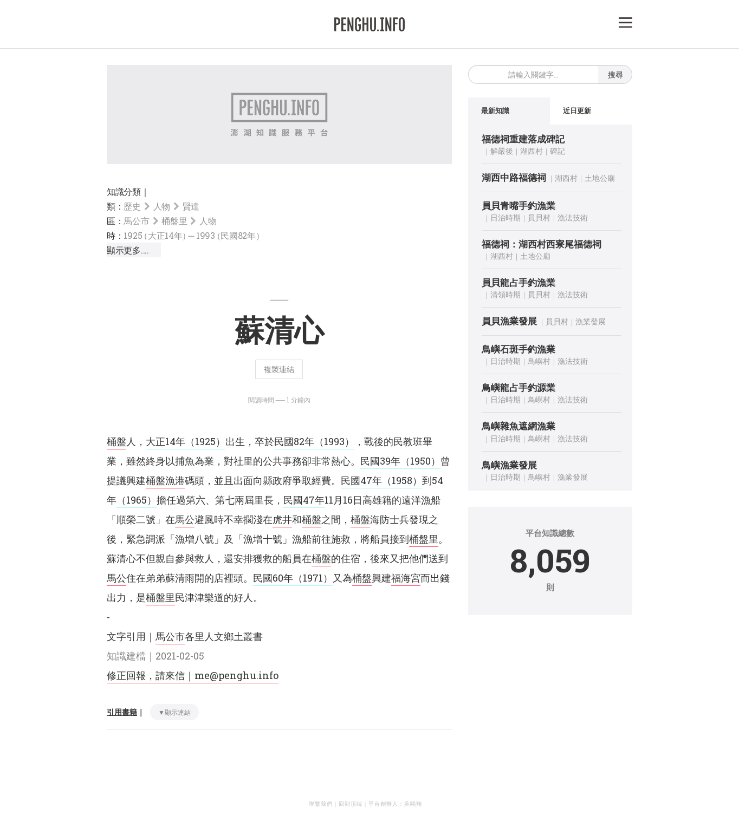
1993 (230, 235)
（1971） (313, 577)
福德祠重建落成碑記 (523, 139)
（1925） (205, 441)
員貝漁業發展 (509, 321)
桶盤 (116, 441)
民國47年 (361, 480)
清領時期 (505, 295)
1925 (156, 235)
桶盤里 (174, 220)
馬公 (185, 519)
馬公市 (136, 220)
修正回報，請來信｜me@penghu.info (192, 675)
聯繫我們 (321, 803)
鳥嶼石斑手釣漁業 (518, 349)
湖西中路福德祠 (514, 177)
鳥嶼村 (539, 361)
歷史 (132, 206)
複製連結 (279, 369)
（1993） (334, 441)
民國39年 (380, 460)
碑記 (557, 151)
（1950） (420, 460)
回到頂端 (350, 803)
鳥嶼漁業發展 (509, 465)
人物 (161, 206)
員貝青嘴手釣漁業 (518, 205)
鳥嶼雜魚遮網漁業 (518, 426)
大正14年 (165, 441)
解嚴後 (501, 151)
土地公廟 (600, 178)
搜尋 (615, 74)
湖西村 (531, 151)
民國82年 (294, 441)
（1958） (402, 480)
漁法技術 (573, 217)
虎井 (282, 519)
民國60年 (273, 577)
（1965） (136, 499)
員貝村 (539, 217)
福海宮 (405, 577)
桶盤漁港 (165, 480)
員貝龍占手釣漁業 (518, 282)
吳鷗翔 (413, 803)
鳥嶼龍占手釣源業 (518, 387)
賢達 (191, 206)
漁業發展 (590, 322)
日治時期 (505, 217)
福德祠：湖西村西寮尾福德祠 (541, 244)
